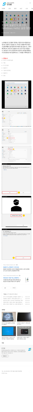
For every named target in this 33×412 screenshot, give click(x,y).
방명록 (3, 8)
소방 (27, 8)
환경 (15, 8)
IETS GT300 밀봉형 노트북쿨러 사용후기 (12, 317)
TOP (30, 392)
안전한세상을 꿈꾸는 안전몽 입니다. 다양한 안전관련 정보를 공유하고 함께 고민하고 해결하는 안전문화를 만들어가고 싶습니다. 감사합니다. (13, 372)
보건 (21, 8)
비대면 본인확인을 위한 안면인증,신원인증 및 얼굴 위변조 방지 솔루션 (12, 301)
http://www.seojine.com (9, 285)
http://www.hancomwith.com (10, 296)
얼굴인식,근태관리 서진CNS (11, 288)
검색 (27, 3)
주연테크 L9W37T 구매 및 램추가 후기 (11, 319)
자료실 (5, 314)
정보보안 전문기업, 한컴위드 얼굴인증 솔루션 (12, 298)
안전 (10, 8)
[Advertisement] (16, 271)
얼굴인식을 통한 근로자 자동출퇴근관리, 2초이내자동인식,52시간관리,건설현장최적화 (16, 290)
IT (8, 314)
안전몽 (3, 369)
